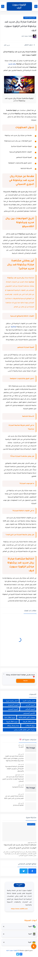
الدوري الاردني (30, 705)
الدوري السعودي (13, 705)
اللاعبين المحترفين (29, 713)
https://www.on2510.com (19, 909)
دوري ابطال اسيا (9, 717)
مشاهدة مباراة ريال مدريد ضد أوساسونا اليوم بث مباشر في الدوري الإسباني (12, 779)
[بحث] (2, 6)
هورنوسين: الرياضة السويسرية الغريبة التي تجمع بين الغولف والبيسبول (14, 769)
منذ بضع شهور (18, 774)
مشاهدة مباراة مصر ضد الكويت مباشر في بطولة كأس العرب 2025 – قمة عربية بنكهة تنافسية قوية (13, 759)
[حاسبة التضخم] (19, 934)
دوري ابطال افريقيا (29, 721)
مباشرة (13, 327)
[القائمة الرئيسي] (35, 6)
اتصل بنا (20, 747)
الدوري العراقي (30, 709)
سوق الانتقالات (30, 725)
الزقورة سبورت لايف (12, 950)
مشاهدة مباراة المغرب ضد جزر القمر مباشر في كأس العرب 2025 (13, 797)
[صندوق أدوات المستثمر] (19, 942)
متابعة (25, 681)
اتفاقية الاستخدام (18, 805)
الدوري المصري (13, 709)
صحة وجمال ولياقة (13, 725)
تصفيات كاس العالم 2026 (26, 717)
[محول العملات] (19, 926)
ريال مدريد (12, 64)
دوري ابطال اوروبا (11, 721)
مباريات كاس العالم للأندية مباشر (24, 730)
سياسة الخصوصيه (17, 787)
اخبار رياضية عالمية (29, 17)
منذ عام (20, 745)
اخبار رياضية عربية (11, 701)
